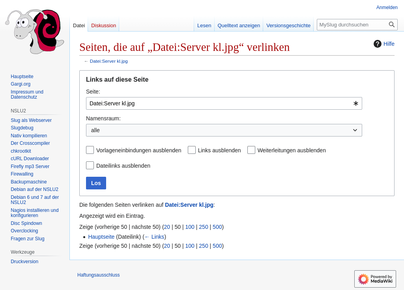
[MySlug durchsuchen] (357, 24)
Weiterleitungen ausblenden (292, 150)
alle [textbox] (95, 130)
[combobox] (224, 103)
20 (167, 227)
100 (190, 227)
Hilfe (383, 44)
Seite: (93, 91)
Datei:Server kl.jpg (109, 61)
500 (217, 227)
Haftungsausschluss (98, 275)
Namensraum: (103, 118)
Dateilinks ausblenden (123, 166)
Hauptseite (101, 237)
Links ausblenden (219, 150)
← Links (154, 237)
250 (203, 227)
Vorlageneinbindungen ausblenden (138, 150)
